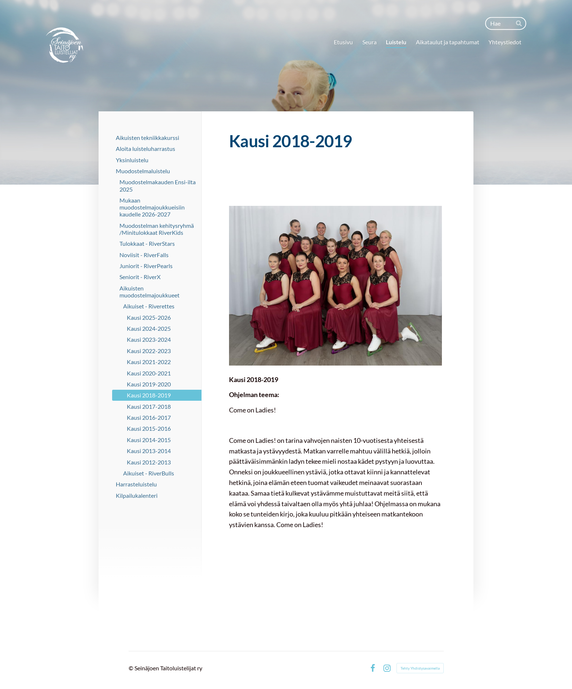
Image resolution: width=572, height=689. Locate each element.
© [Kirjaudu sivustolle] (131, 667)
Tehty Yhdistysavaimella (420, 668)
